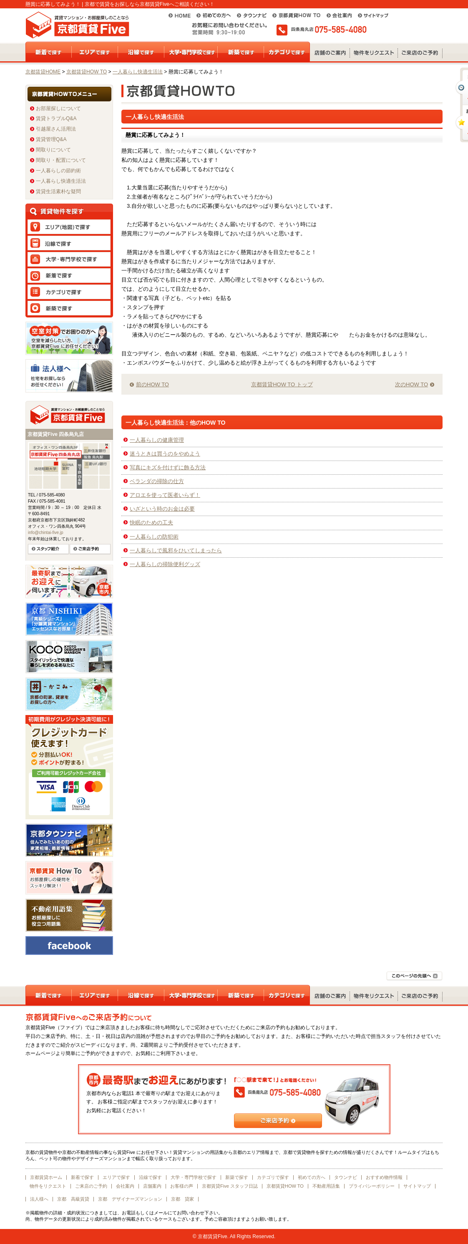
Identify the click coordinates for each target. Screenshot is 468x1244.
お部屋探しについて (58, 108)
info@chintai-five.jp (45, 532)
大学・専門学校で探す (193, 1177)
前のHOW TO (152, 384)
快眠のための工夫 (151, 522)
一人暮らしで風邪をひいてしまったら (176, 550)
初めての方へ (311, 1177)
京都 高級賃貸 (73, 1198)
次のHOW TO (411, 384)
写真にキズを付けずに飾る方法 (168, 467)
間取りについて (53, 150)
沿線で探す (150, 1177)
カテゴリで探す (273, 1177)
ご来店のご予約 (91, 1186)
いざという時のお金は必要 (162, 509)
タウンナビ (345, 1177)
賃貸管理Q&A (51, 139)
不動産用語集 (326, 1186)
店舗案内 (152, 1186)
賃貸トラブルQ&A (56, 118)
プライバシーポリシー (372, 1186)
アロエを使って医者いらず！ (165, 495)
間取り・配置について (61, 160)
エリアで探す (116, 1177)
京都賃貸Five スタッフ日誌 (230, 1186)
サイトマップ (417, 1186)
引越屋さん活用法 (56, 129)
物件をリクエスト (48, 1186)
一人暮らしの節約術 (58, 171)
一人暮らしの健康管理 (157, 440)
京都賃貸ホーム (46, 1177)
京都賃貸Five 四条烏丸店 (56, 434)
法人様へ (39, 1198)
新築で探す (236, 1177)
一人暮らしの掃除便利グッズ (165, 564)
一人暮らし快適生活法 (138, 72)
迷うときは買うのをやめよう (165, 454)
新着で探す (82, 1177)
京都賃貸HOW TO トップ (282, 384)
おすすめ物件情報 (384, 1177)
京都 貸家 (182, 1198)
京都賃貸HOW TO (86, 72)
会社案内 (125, 1186)
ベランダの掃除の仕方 (157, 481)
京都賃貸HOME (42, 72)
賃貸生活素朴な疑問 (58, 191)
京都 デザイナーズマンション (130, 1198)
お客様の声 (181, 1186)
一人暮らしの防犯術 (154, 537)
